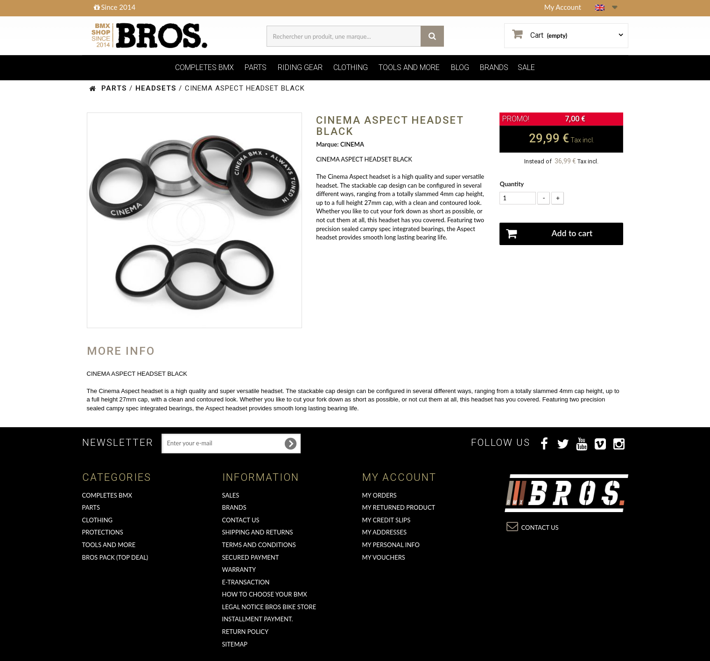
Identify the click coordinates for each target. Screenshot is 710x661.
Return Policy (245, 631)
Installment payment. (257, 619)
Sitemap (235, 644)
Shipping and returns (257, 532)
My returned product (399, 507)
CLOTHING (350, 67)
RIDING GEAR (300, 67)
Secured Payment (250, 557)
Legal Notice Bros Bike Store (269, 607)
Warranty (239, 569)
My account (399, 477)
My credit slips (386, 520)
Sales (230, 495)
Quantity (511, 184)
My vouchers (383, 557)
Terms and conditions (259, 544)
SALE (526, 67)
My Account (562, 7)
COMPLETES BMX (204, 67)
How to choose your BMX (264, 594)
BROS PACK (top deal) (115, 557)
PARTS (256, 67)
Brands (234, 507)
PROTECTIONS (102, 532)
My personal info (391, 544)
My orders (379, 495)
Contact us (241, 520)
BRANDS (494, 67)
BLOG (460, 67)
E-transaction (246, 582)
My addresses (384, 532)
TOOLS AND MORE (409, 67)
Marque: (327, 144)
